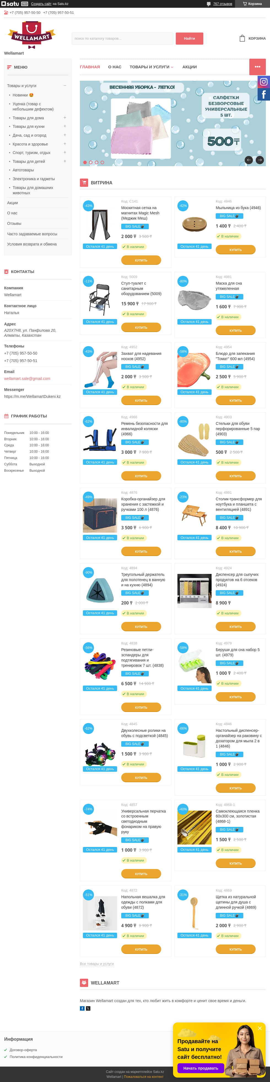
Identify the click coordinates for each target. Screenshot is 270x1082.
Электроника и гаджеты (34, 179)
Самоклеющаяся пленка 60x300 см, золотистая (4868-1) (238, 816)
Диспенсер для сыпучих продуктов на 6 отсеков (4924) (237, 579)
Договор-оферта (23, 1050)
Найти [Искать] (189, 38)
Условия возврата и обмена (32, 244)
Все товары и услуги (97, 964)
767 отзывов (222, 4)
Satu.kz (158, 1072)
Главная (90, 67)
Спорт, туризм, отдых (31, 152)
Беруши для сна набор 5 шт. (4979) (238, 652)
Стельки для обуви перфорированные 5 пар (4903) (238, 428)
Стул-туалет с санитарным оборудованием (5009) (141, 288)
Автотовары (23, 170)
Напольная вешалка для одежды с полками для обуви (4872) (143, 902)
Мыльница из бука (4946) (238, 208)
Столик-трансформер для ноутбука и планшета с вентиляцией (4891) (239, 504)
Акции (12, 203)
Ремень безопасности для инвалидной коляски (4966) (144, 428)
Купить (141, 260)
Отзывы (14, 223)
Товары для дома (28, 118)
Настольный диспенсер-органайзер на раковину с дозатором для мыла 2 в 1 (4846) (239, 738)
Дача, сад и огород (29, 135)
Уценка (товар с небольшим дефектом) (33, 107)
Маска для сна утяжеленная (229, 286)
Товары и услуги (21, 85)
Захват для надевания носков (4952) (141, 356)
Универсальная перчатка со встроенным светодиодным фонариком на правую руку (143, 821)
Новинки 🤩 (23, 95)
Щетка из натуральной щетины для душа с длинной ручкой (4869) (236, 902)
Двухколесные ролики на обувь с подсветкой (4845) (144, 733)
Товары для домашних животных (33, 190)
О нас (12, 213)
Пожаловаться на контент (143, 1077)
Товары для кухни (29, 126)
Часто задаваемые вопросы (32, 234)
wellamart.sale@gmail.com (27, 378)
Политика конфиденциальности (36, 1057)
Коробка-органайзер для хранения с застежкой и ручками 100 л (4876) (143, 504)
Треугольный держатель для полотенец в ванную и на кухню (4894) (143, 579)
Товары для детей (29, 161)
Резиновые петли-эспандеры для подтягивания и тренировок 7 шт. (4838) (142, 657)
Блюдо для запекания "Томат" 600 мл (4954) (235, 356)
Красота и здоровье (30, 144)
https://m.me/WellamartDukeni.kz (32, 396)
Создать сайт (41, 4)
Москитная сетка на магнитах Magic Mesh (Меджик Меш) (140, 213)
